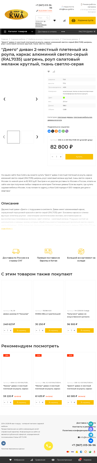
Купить (79, 157)
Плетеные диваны (70, 39)
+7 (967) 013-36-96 (84, 445)
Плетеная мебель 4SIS (83, 117)
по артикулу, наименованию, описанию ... (41, 23)
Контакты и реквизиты (84, 426)
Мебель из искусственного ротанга (43, 39)
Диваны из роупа (55, 120)
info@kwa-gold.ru (66, 9)
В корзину (21, 330)
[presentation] (4, 99)
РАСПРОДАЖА (87, 31)
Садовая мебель (18, 39)
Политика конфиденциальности (79, 430)
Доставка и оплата (47, 31)
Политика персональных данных (13, 449)
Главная (4, 39)
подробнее (7, 228)
